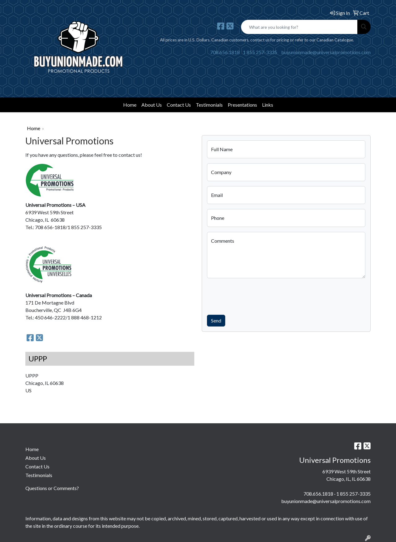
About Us (151, 105)
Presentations (242, 105)
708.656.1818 (225, 52)
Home (129, 105)
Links (267, 105)
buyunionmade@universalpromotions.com (326, 52)
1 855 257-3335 (260, 52)
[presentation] (254, 295)
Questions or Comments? (52, 488)
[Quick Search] (299, 27)
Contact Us (179, 105)
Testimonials (209, 105)
